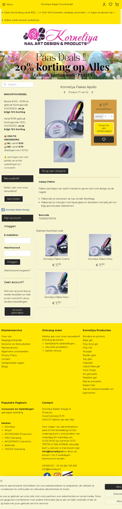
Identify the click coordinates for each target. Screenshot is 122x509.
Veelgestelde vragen (12, 362)
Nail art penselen (92, 381)
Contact (5, 359)
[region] (40, 491)
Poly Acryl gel (90, 344)
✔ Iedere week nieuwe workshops (20, 20)
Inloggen (12, 262)
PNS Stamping (13, 437)
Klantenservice (9, 347)
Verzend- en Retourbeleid (15, 344)
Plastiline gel (90, 377)
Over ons (6, 336)
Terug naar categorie (54, 171)
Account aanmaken (17, 311)
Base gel (87, 340)
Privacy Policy (9, 355)
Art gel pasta (90, 374)
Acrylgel (87, 351)
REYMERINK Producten (18, 434)
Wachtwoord (12, 247)
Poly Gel (87, 347)
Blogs (4, 366)
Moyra (8, 430)
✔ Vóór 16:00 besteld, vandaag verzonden (62, 12)
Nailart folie (89, 385)
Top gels (87, 359)
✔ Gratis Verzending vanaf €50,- (19, 12)
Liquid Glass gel (91, 366)
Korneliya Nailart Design (15, 210)
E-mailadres (11, 235)
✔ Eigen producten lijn (100, 12)
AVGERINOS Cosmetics (18, 441)
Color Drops (89, 370)
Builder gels (89, 355)
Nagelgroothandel (11, 340)
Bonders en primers (94, 336)
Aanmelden (13, 198)
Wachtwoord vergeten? (17, 270)
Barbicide (10, 445)
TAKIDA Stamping (15, 449)
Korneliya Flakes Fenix (100, 259)
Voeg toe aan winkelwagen (104, 128)
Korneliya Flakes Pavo (57, 297)
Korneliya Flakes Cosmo (57, 259)
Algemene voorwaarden (14, 351)
